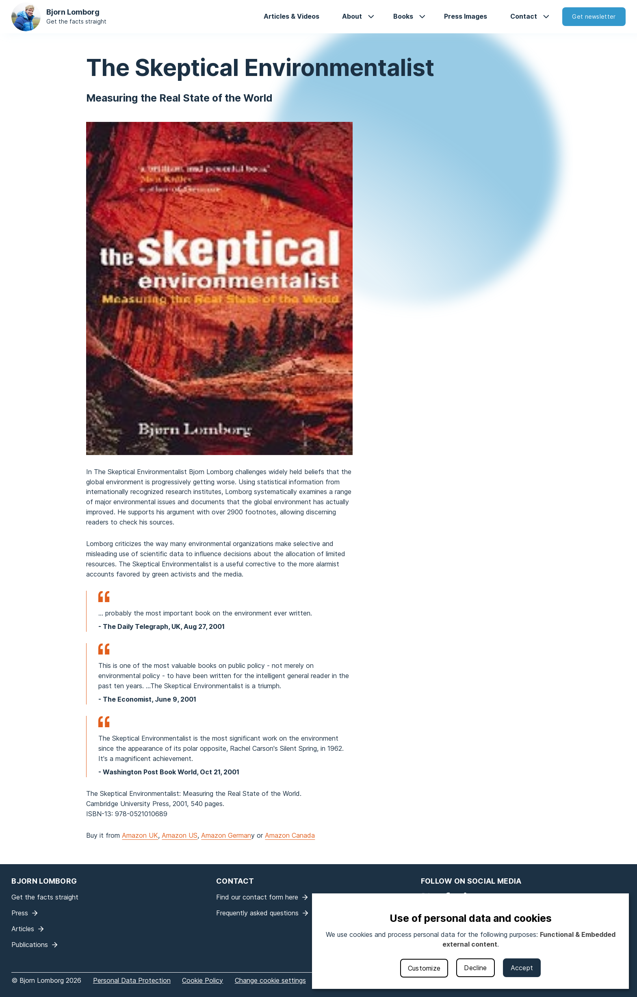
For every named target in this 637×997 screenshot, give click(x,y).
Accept (522, 968)
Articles (22, 929)
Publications (29, 945)
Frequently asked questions (257, 913)
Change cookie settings (270, 980)
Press (19, 913)
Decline (475, 968)
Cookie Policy (202, 980)
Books (403, 16)
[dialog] (470, 941)
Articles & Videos (291, 16)
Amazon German (226, 835)
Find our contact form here (257, 897)
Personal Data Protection (132, 980)
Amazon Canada (290, 835)
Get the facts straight (76, 21)
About (352, 16)
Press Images (465, 16)
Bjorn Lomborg (73, 12)
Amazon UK (140, 835)
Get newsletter (593, 16)
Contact (523, 16)
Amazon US (179, 835)
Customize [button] (424, 968)
